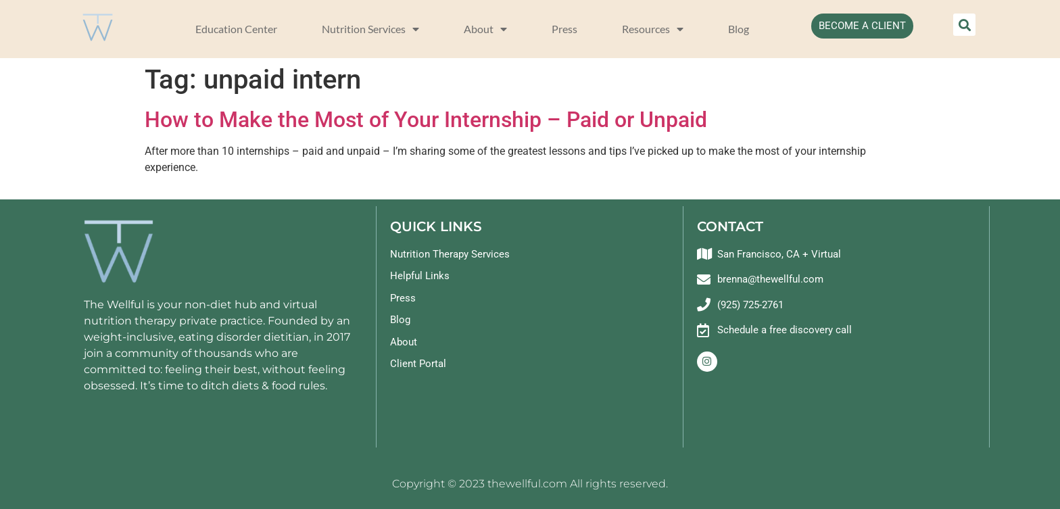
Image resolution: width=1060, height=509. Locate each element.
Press (564, 28)
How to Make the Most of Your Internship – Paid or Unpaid (426, 119)
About (485, 29)
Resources (652, 29)
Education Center (236, 28)
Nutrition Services (370, 29)
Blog (738, 28)
